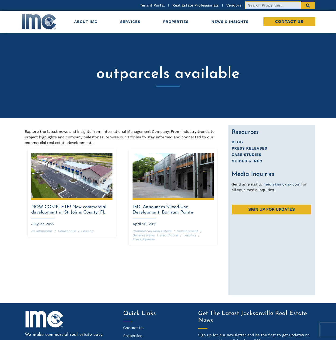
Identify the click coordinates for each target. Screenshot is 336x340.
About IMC (85, 21)
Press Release (144, 239)
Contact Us (289, 21)
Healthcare (67, 231)
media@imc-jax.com (281, 184)
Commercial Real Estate (152, 231)
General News (144, 235)
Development (41, 231)
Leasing (87, 231)
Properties (176, 21)
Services (130, 21)
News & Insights (229, 21)
